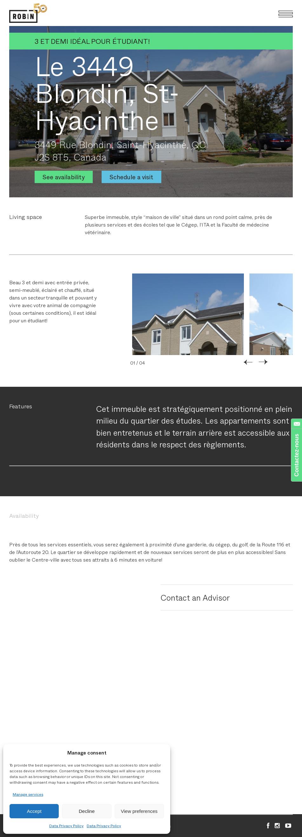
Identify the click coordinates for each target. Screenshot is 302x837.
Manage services (28, 794)
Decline (87, 811)
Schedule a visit (131, 177)
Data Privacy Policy (66, 825)
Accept (34, 811)
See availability (64, 177)
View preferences (139, 811)
